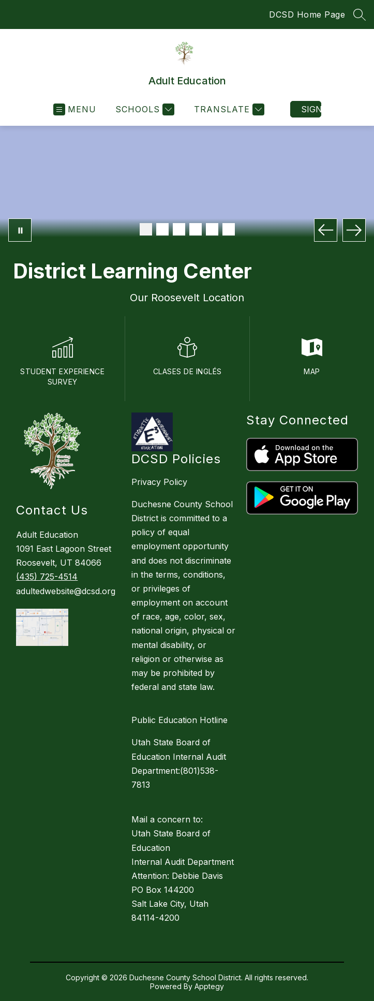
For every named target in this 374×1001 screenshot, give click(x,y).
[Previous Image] (325, 230)
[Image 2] (162, 229)
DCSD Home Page (307, 14)
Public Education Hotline (179, 720)
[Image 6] (228, 229)
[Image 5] (212, 229)
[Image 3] (179, 229)
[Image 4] (195, 229)
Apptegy (209, 986)
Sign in (311, 109)
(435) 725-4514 (47, 576)
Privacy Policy (159, 482)
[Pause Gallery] (20, 230)
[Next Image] (354, 230)
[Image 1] (146, 229)
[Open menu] (74, 109)
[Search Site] (359, 14)
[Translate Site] (227, 109)
